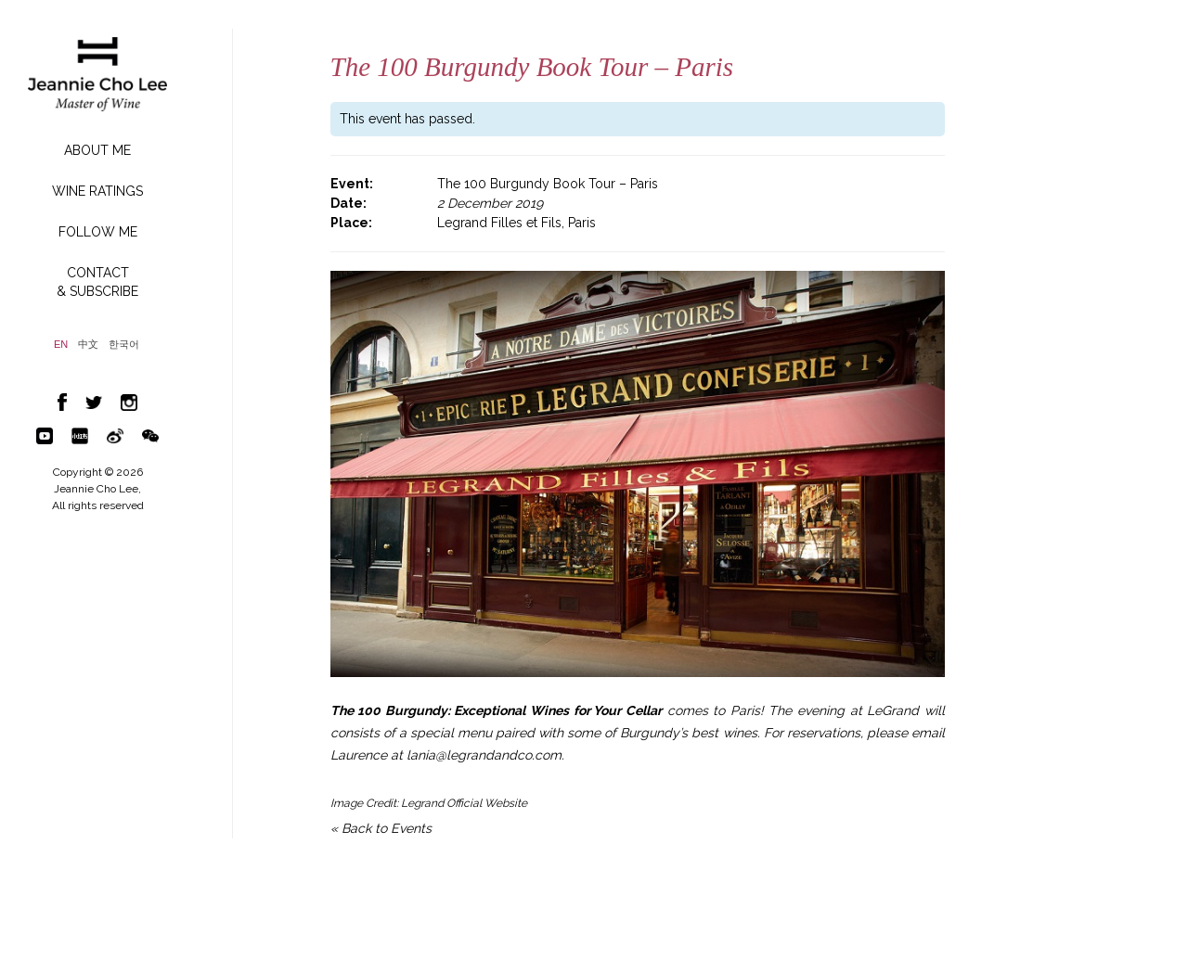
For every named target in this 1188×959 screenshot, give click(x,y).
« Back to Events (381, 828)
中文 (88, 344)
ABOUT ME (97, 150)
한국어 (124, 344)
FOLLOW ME (97, 231)
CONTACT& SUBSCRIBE (97, 282)
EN (61, 344)
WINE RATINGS (97, 191)
